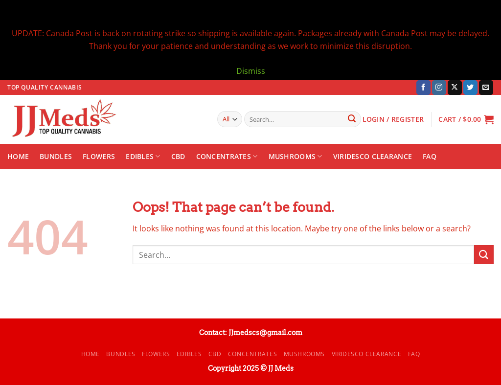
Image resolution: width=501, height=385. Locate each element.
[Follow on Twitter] (470, 87)
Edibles (143, 156)
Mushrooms (295, 156)
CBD (178, 156)
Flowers (99, 156)
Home (18, 156)
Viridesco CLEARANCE (372, 156)
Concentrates (227, 156)
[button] (466, 119)
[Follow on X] (455, 87)
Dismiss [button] (250, 71)
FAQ (429, 156)
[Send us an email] (486, 87)
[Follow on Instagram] (439, 87)
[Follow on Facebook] (423, 87)
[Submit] (351, 119)
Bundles (56, 156)
